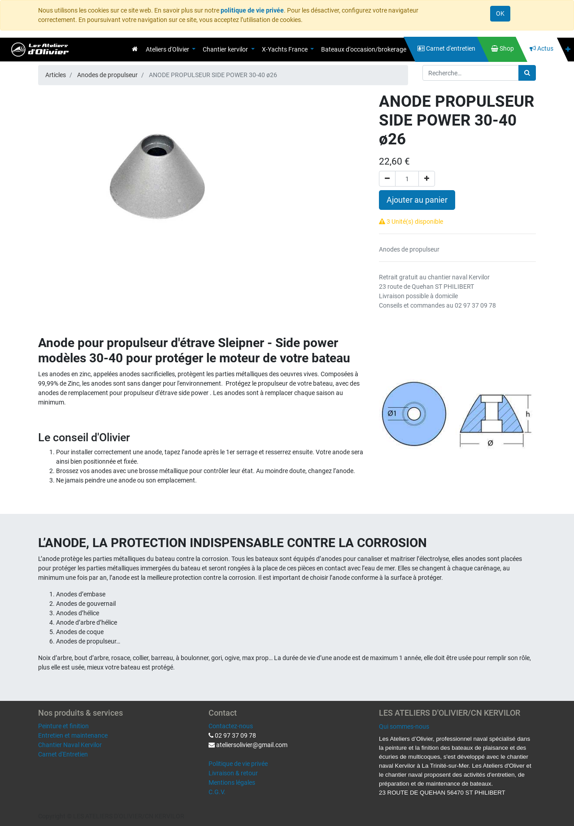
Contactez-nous (231, 726)
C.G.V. (217, 792)
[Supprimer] (387, 179)
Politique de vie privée (238, 763)
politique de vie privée (252, 10)
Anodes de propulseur (107, 74)
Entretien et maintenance (73, 735)
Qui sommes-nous (404, 726)
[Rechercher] (527, 73)
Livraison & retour (233, 773)
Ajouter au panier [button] (417, 200)
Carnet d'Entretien (63, 754)
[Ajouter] (426, 179)
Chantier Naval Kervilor (70, 744)
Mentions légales (232, 782)
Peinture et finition (63, 726)
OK (500, 13)
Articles (55, 74)
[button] (568, 49)
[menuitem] (134, 48)
